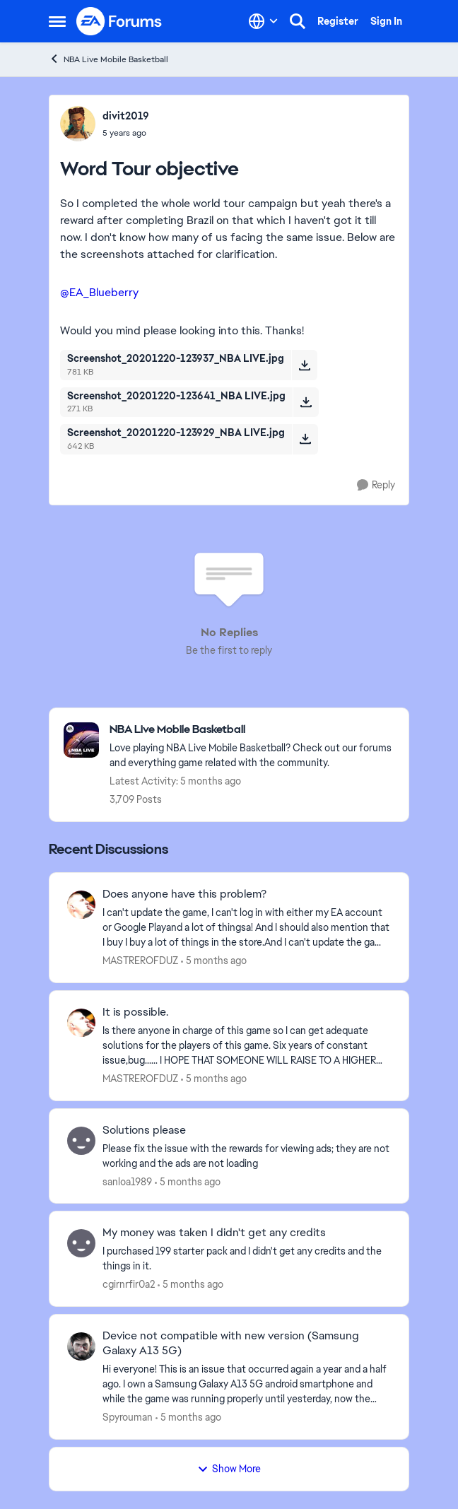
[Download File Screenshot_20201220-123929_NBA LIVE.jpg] (305, 439)
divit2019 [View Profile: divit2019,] (125, 116)
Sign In (386, 21)
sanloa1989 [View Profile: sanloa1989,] (127, 1181)
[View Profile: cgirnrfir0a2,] (81, 1243)
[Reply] (376, 485)
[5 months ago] (214, 960)
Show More (229, 1468)
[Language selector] (263, 21)
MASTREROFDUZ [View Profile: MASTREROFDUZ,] (140, 960)
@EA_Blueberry (99, 292)
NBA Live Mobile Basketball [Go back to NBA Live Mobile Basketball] (108, 59)
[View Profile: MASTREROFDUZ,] (81, 905)
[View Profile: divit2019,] (77, 123)
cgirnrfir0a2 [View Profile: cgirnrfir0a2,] (128, 1284)
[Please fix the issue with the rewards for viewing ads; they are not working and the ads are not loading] (246, 1155)
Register (337, 21)
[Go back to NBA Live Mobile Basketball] (252, 729)
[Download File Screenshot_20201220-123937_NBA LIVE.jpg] (304, 365)
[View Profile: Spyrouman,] (81, 1346)
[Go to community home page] (119, 21)
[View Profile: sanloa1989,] (81, 1141)
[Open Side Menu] (57, 21)
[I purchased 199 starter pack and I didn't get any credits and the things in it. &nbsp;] (246, 1259)
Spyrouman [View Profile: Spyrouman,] (127, 1417)
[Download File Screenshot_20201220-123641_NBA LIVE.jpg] (306, 402)
